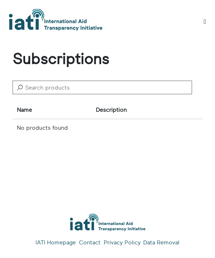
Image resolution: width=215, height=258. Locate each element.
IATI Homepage (56, 242)
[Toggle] (205, 21)
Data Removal (161, 242)
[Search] (102, 87)
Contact (90, 242)
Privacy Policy (122, 242)
